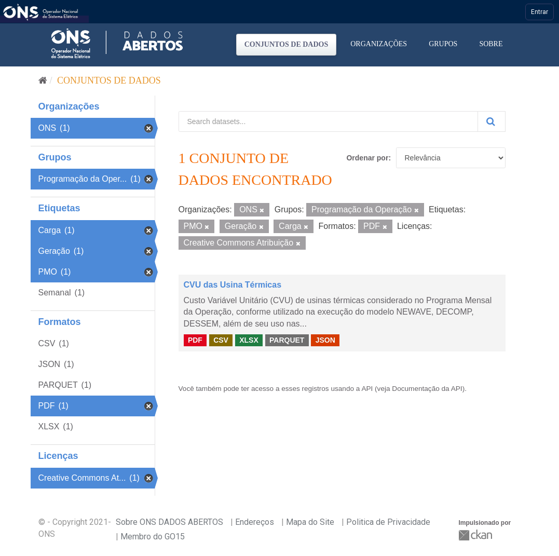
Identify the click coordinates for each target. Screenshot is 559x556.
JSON (325, 340)
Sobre (490, 44)
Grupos (443, 44)
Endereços (254, 522)
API (367, 388)
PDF (195, 340)
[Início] (42, 80)
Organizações (378, 44)
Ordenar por (367, 158)
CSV (220, 340)
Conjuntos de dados (286, 44)
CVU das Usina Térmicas (233, 284)
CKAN (476, 535)
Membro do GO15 (152, 536)
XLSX (248, 340)
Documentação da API (427, 388)
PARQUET (286, 340)
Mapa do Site (310, 522)
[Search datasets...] (328, 121)
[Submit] (492, 121)
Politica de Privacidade (388, 522)
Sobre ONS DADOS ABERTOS (169, 522)
